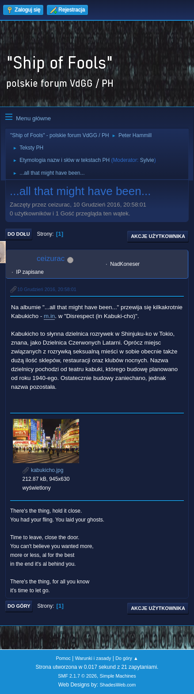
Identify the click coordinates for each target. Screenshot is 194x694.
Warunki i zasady (93, 658)
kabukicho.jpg (43, 470)
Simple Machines (118, 676)
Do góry (19, 606)
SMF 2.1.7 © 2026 (77, 676)
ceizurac (51, 258)
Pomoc (63, 658)
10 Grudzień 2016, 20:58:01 (46, 289)
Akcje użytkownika (158, 236)
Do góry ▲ (126, 658)
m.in (49, 316)
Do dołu (19, 234)
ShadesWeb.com (117, 684)
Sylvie (147, 160)
